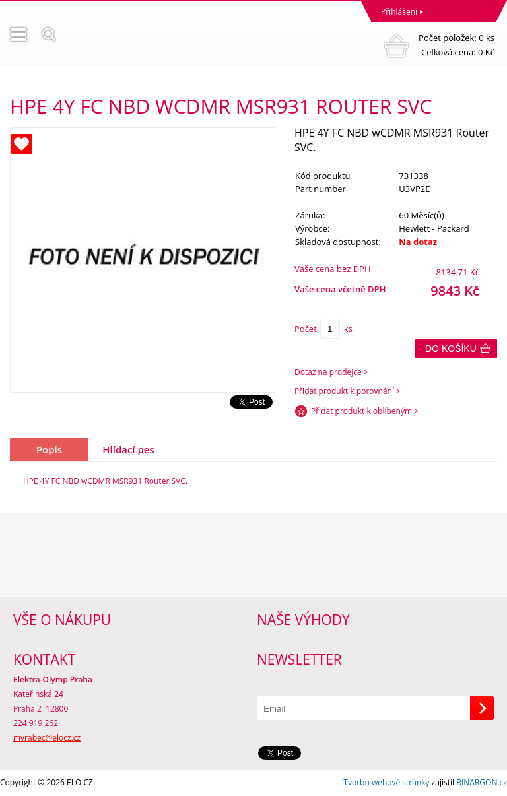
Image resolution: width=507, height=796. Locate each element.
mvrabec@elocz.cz (47, 737)
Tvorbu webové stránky (386, 782)
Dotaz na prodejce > (331, 372)
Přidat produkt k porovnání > (347, 391)
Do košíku (451, 348)
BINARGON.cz (481, 782)
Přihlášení (399, 11)
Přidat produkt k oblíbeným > (365, 410)
